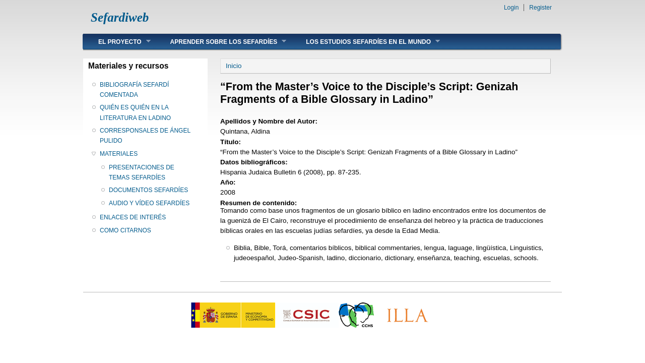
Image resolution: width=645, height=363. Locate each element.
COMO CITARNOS (125, 230)
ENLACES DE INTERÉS (133, 217)
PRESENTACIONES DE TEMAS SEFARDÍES (141, 172)
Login (511, 7)
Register (540, 7)
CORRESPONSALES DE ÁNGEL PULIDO (145, 135)
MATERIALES (119, 153)
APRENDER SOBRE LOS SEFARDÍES (221, 41)
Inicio (233, 66)
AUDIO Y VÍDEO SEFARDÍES (149, 203)
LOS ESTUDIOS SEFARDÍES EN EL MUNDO (365, 41)
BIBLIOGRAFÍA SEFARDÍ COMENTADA (134, 89)
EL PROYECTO (117, 41)
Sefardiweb (120, 17)
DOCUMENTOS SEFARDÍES (148, 190)
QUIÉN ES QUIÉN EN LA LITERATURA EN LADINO (135, 112)
